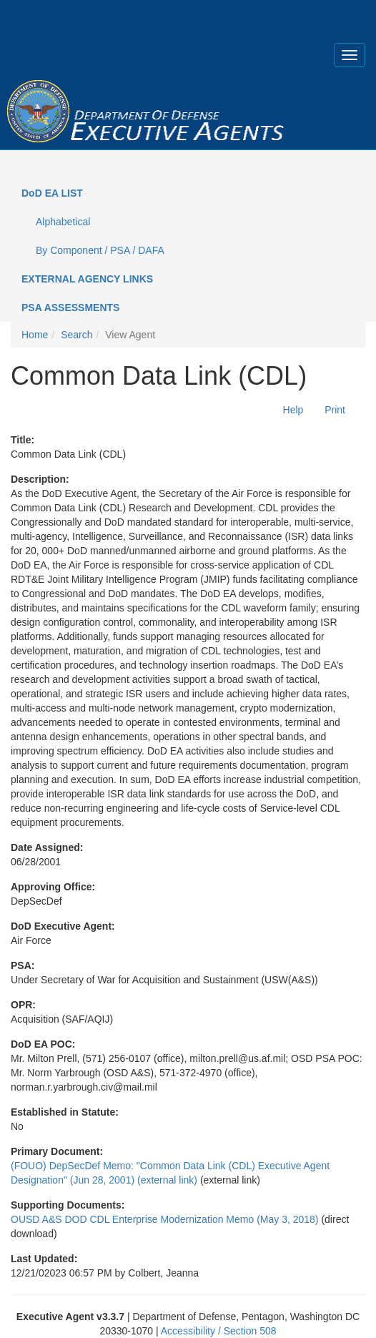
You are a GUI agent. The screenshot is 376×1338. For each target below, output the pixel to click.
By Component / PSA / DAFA (100, 250)
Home (34, 334)
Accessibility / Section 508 (219, 1331)
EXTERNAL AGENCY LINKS (87, 279)
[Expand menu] (349, 55)
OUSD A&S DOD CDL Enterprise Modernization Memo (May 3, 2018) (165, 1219)
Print (335, 409)
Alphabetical (63, 221)
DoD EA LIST (52, 193)
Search (76, 334)
